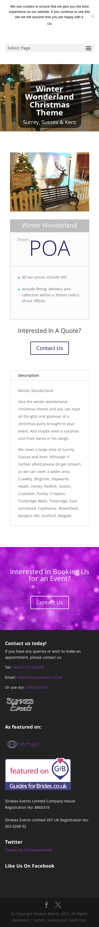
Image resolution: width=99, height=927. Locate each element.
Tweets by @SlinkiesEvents (28, 849)
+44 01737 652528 (28, 667)
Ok (49, 24)
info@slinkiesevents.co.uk (39, 677)
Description (28, 375)
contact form (36, 687)
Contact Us (49, 348)
